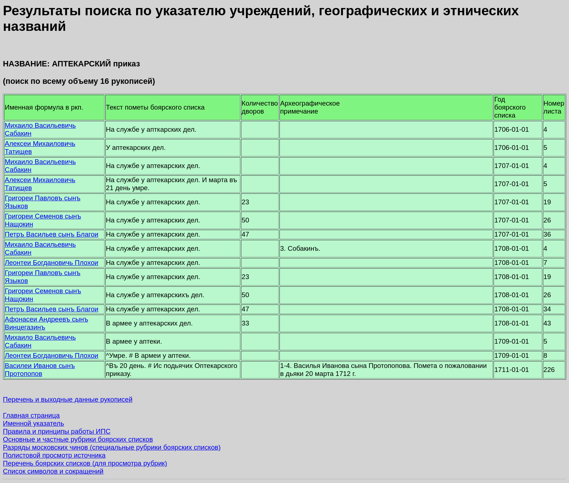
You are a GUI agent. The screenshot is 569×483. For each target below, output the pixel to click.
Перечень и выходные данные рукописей (67, 399)
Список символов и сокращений (53, 471)
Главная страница (31, 415)
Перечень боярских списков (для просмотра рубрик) (85, 463)
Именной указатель (33, 423)
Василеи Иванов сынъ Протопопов (40, 369)
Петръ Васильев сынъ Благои (51, 234)
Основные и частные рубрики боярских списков (78, 439)
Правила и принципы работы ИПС (56, 431)
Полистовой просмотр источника (54, 455)
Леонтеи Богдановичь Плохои (51, 262)
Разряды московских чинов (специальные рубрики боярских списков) (112, 447)
